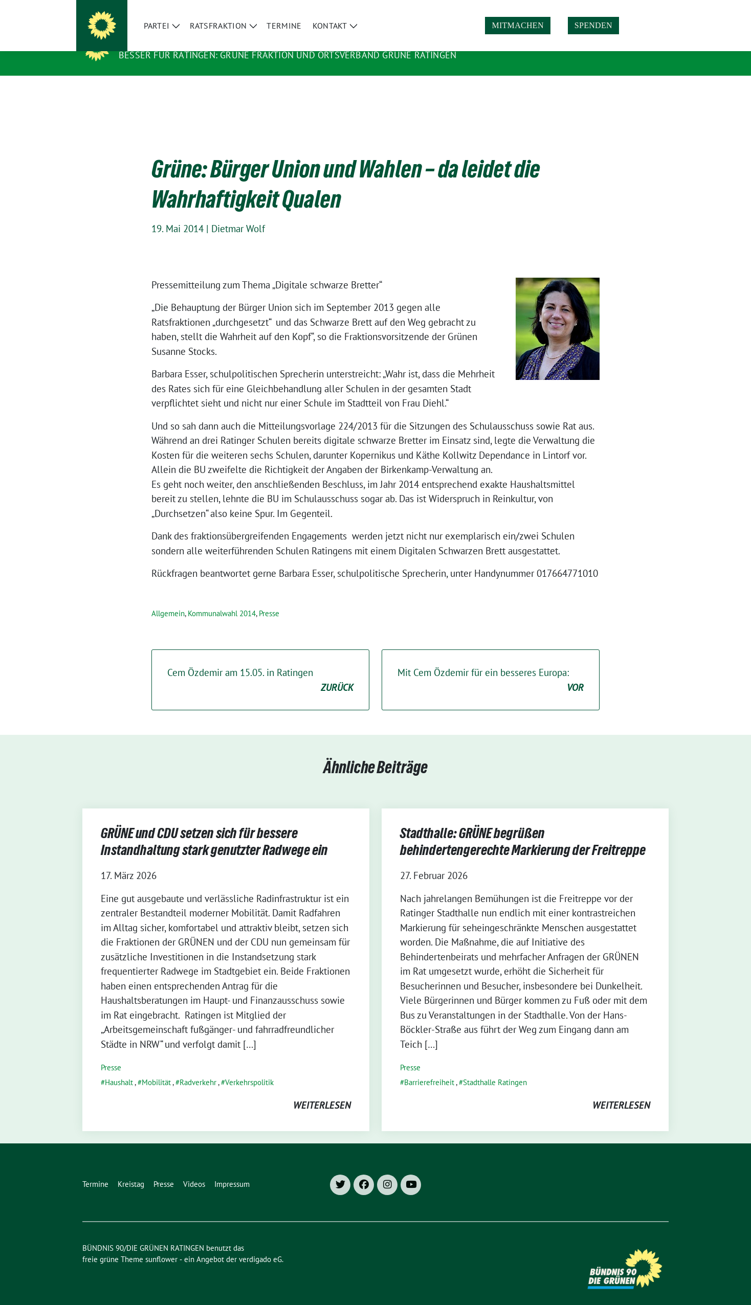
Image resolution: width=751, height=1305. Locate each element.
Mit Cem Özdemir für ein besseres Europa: (490, 664)
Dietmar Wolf (238, 213)
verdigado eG (260, 1243)
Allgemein (168, 597)
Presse (269, 597)
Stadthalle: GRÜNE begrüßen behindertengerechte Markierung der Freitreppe (523, 827)
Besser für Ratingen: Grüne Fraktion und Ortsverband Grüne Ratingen (287, 55)
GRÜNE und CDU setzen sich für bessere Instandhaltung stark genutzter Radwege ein (215, 827)
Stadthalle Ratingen (495, 1066)
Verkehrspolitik (249, 1066)
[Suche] (635, 9)
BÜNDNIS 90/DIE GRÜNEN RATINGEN (207, 40)
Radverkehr (198, 1066)
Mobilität (156, 1066)
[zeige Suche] (650, 9)
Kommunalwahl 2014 (222, 597)
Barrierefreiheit (429, 1066)
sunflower (161, 1243)
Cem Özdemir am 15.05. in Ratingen (260, 664)
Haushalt (119, 1066)
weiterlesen (322, 1089)
